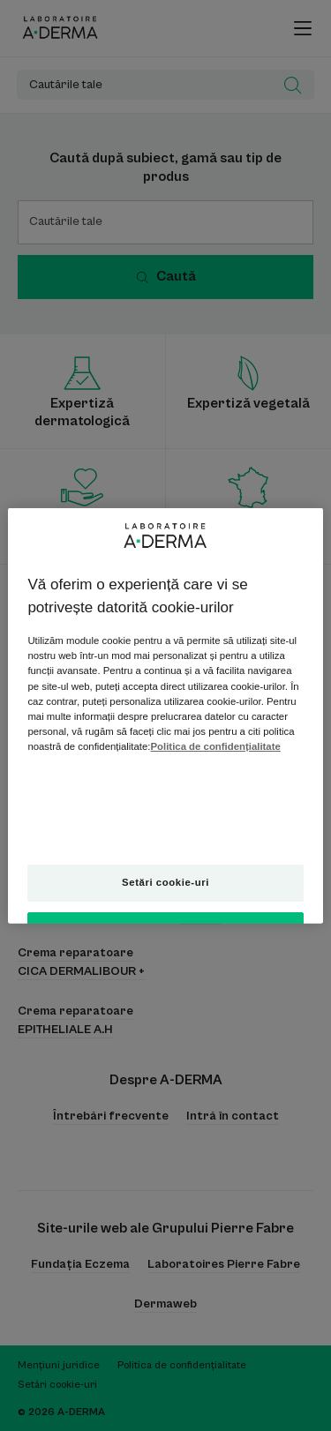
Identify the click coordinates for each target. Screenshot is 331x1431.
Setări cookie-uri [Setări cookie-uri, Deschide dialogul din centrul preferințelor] (165, 881)
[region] (165, 716)
